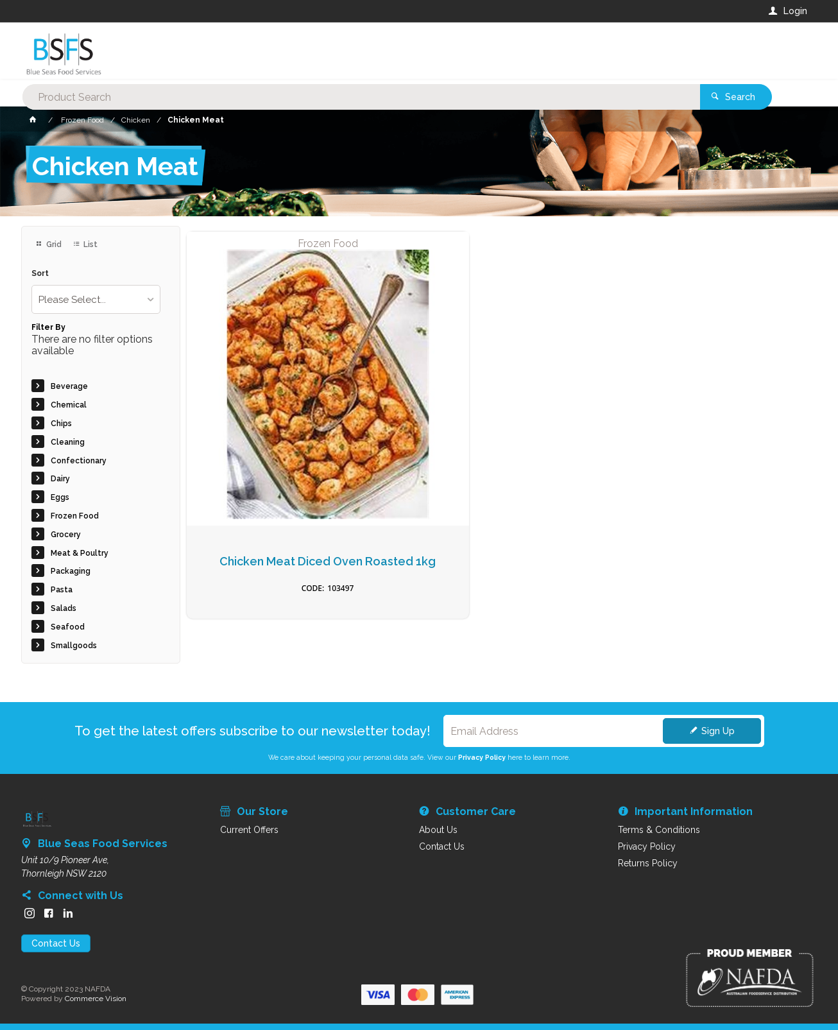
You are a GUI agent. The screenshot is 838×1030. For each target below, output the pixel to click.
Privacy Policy (482, 757)
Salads (63, 608)
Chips (61, 423)
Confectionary (79, 460)
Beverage (69, 386)
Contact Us (55, 943)
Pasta (62, 589)
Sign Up (718, 731)
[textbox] (367, 51)
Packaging (70, 571)
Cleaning (68, 442)
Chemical (69, 404)
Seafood (68, 626)
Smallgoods (74, 645)
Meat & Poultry (79, 553)
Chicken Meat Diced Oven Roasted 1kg (259, 429)
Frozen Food (75, 515)
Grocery (66, 534)
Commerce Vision (95, 998)
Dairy (60, 478)
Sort (40, 274)
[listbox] (95, 299)
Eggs (60, 497)
